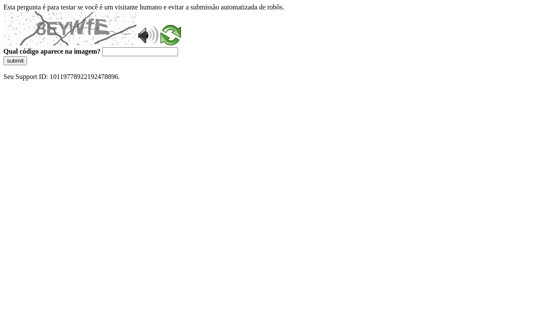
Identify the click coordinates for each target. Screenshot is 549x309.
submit (15, 61)
